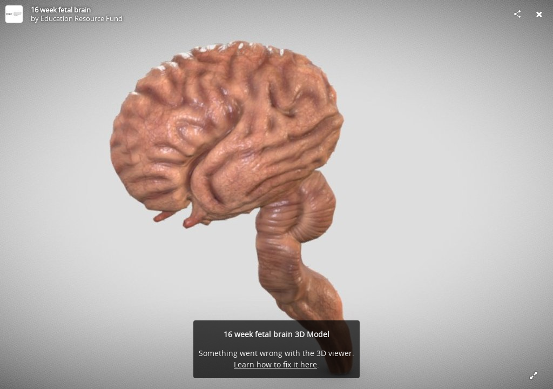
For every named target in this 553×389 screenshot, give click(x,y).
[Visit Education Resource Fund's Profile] (14, 14)
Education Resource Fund (82, 18)
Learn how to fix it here (275, 364)
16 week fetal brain (61, 10)
